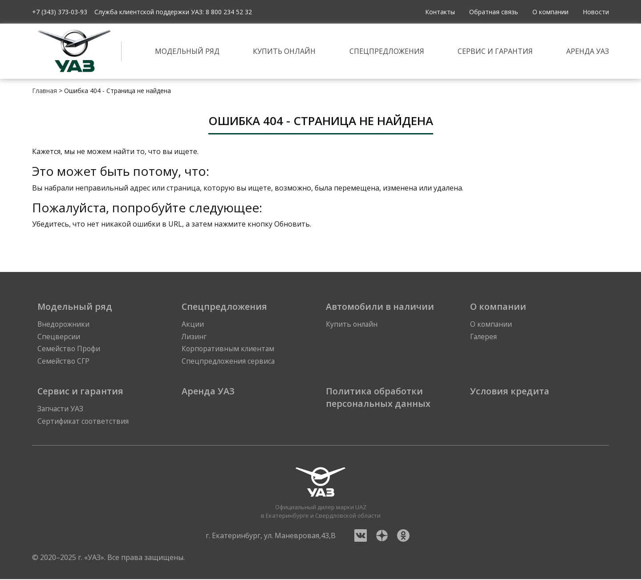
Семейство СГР (63, 362)
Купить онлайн (284, 51)
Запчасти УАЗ (60, 410)
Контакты (440, 12)
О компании (550, 12)
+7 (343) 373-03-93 (59, 12)
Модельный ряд (187, 51)
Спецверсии (58, 337)
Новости (596, 12)
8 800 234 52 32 (229, 12)
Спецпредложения (386, 51)
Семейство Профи (69, 349)
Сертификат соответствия (83, 422)
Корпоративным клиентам (229, 349)
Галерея (484, 337)
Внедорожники (64, 324)
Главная (44, 90)
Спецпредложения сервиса (229, 362)
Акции (193, 324)
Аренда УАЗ (587, 51)
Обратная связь (493, 12)
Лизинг (194, 337)
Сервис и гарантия (495, 51)
